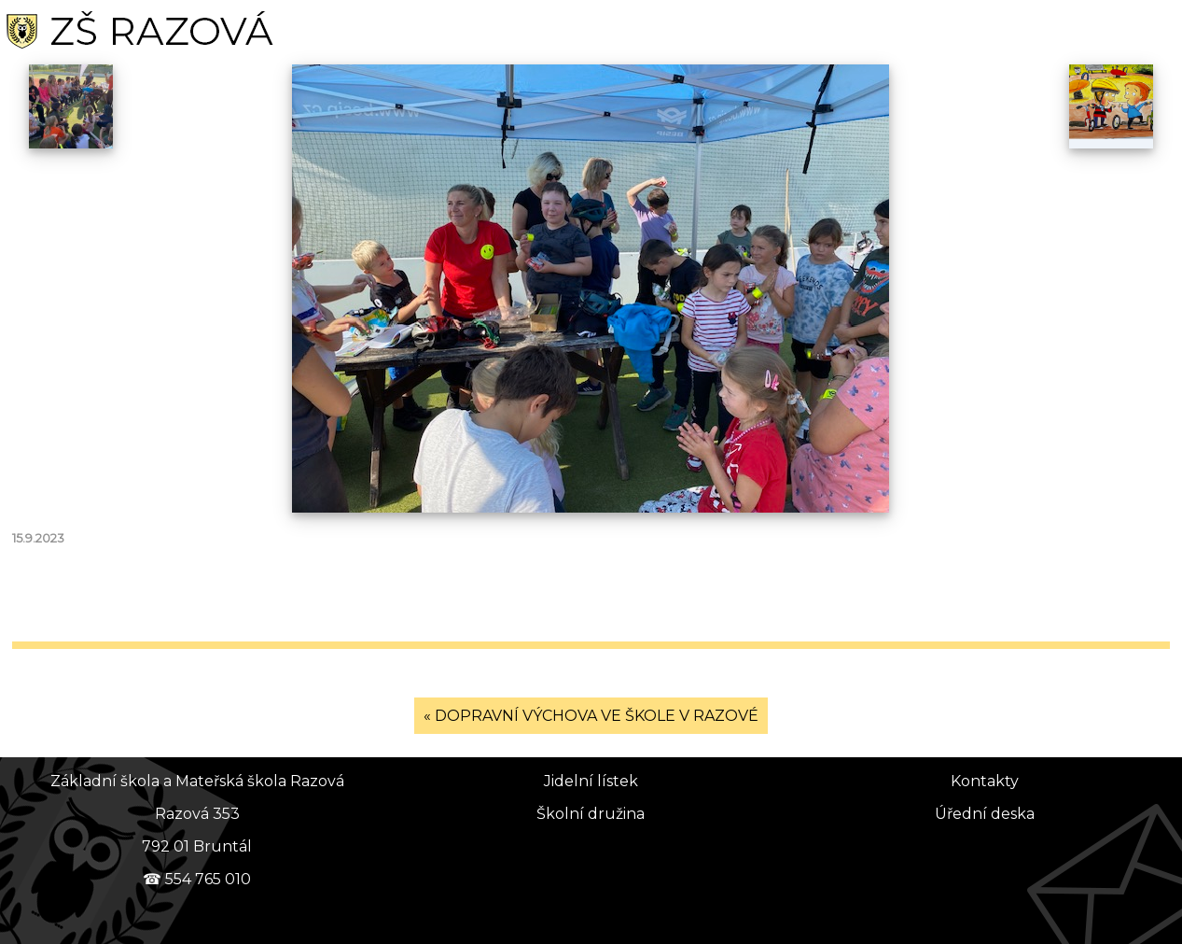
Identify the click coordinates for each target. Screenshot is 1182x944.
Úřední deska (985, 814)
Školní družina (590, 814)
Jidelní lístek (591, 781)
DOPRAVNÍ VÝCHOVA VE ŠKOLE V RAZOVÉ (596, 716)
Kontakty (985, 781)
